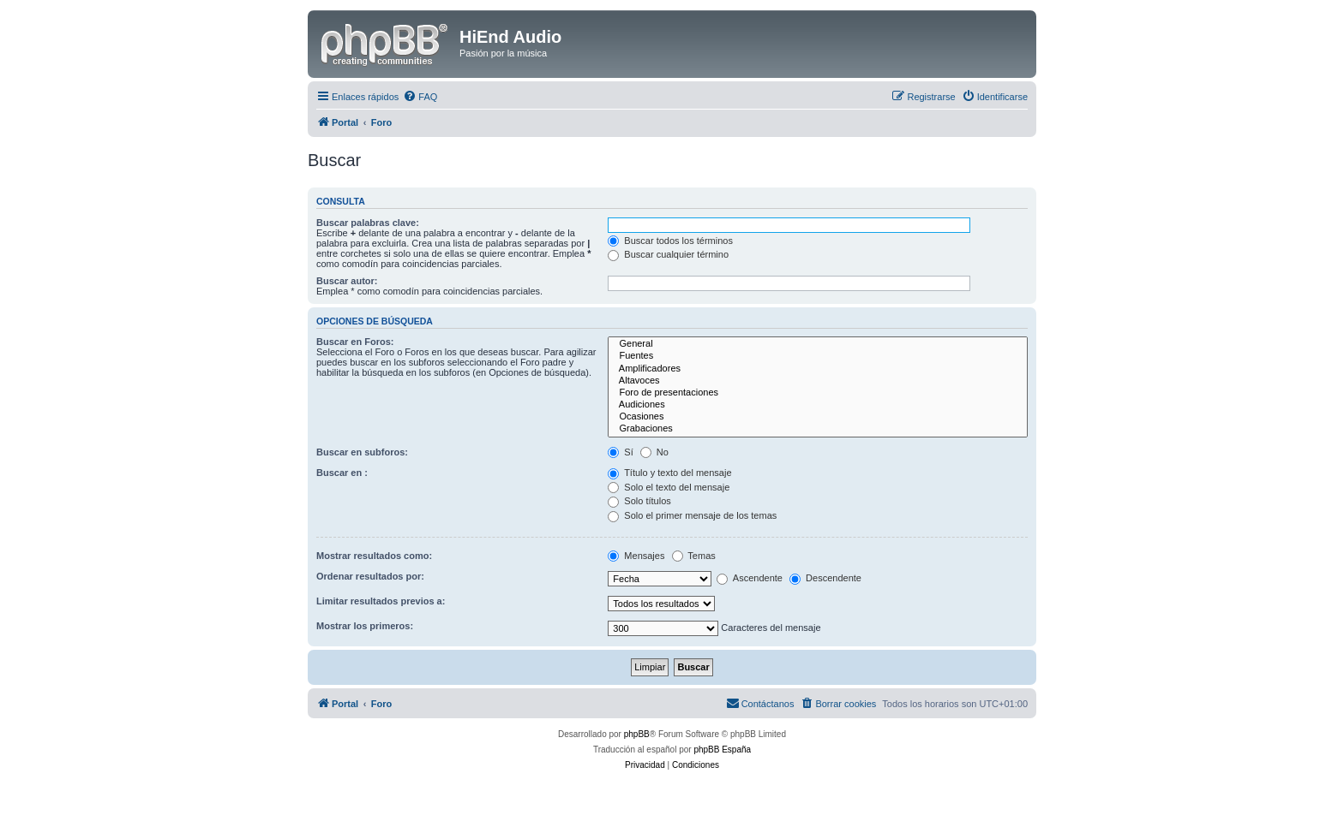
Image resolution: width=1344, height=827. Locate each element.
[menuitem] (420, 96)
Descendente (825, 578)
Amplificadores (817, 369)
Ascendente (750, 578)
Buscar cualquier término (668, 254)
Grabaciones (817, 429)
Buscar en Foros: (354, 341)
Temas (694, 555)
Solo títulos (639, 501)
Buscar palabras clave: (367, 222)
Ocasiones (817, 417)
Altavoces (817, 381)
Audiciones (817, 405)
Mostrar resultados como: (374, 555)
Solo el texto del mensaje (668, 487)
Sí (620, 452)
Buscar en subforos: (362, 452)
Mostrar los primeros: (364, 626)
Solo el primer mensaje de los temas (692, 515)
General (817, 344)
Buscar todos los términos (670, 240)
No (654, 452)
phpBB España (722, 749)
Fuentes (817, 356)
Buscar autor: (347, 281)
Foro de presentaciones (817, 393)
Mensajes (636, 555)
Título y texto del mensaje (669, 472)
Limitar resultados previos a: (380, 601)
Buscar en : (342, 472)
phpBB (637, 734)
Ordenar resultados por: (370, 576)
